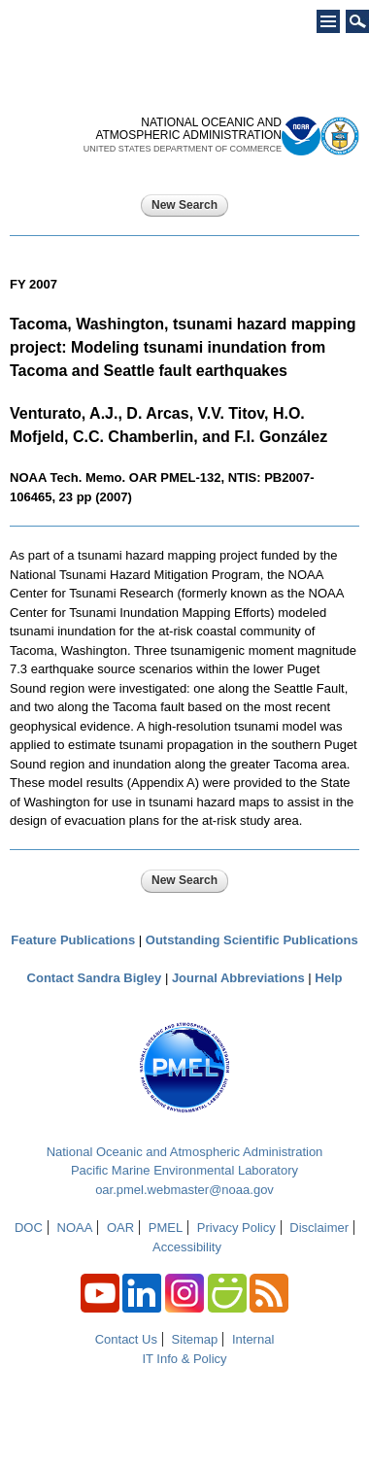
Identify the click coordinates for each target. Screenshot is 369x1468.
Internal (253, 1339)
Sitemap (195, 1339)
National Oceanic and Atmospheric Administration (185, 1151)
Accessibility (186, 1247)
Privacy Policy (236, 1227)
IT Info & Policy (184, 1358)
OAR (120, 1227)
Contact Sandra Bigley (94, 978)
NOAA (75, 1227)
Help (328, 978)
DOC (29, 1227)
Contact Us (126, 1339)
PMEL (166, 1227)
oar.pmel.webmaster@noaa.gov (184, 1189)
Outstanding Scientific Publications (252, 940)
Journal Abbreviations (238, 978)
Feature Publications (73, 940)
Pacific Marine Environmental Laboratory (184, 1170)
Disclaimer (319, 1227)
